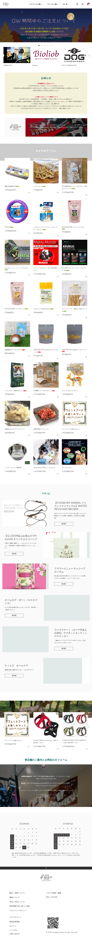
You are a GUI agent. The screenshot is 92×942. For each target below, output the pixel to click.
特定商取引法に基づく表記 (19, 906)
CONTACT (46, 796)
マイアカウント (15, 917)
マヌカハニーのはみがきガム (43, 309)
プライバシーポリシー (17, 911)
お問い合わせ (14, 934)
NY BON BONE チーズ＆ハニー (16, 309)
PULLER (9, 227)
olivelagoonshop (58, 932)
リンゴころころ (39, 186)
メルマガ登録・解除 (53, 893)
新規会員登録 (14, 922)
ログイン (12, 926)
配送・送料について (17, 893)
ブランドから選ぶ (52, 4)
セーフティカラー (67, 467)
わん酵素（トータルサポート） (44, 390)
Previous (2, 55)
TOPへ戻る (46, 868)
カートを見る (13, 930)
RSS (47, 897)
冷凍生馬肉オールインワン (41, 429)
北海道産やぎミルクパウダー (15, 350)
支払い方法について (17, 902)
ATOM (54, 897)
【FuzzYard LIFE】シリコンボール (44, 467)
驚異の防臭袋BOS (12, 186)
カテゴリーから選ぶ (35, 4)
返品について (14, 897)
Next (89, 55)
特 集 (65, 4)
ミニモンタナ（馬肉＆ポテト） (15, 390)
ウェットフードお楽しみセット (71, 429)
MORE (63, 524)
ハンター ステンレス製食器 (13, 467)
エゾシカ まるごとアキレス (70, 390)
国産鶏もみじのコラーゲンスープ (15, 429)
